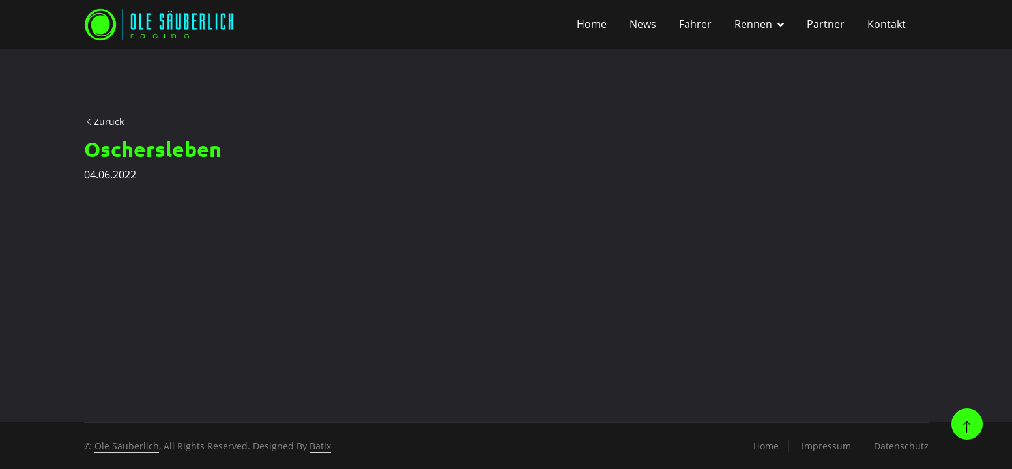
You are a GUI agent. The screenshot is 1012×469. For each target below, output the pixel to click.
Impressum (826, 446)
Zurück (104, 121)
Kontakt (886, 24)
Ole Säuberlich (126, 446)
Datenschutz (901, 446)
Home (592, 24)
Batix (320, 446)
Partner (826, 24)
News (642, 24)
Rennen (753, 24)
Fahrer (695, 24)
